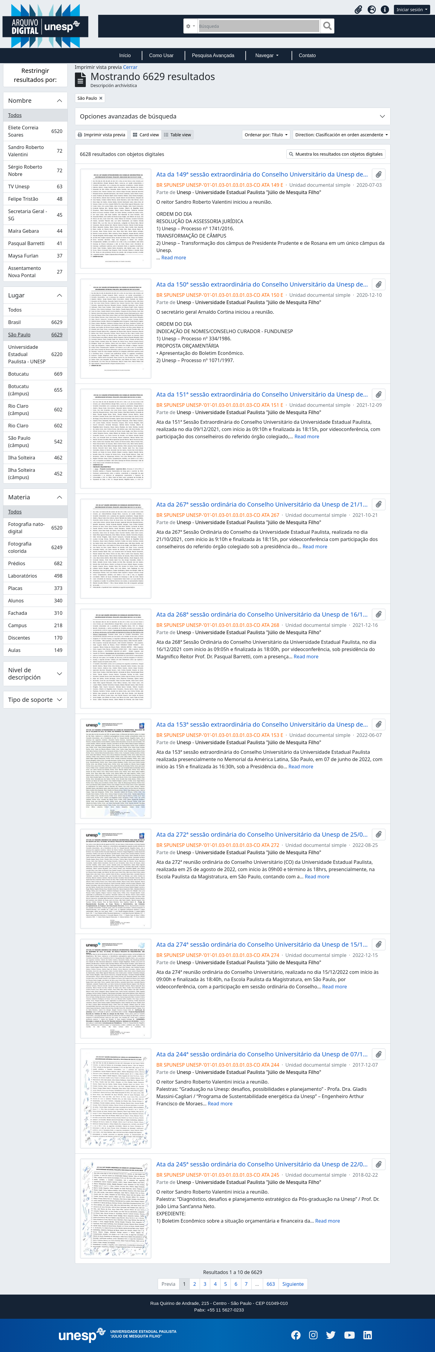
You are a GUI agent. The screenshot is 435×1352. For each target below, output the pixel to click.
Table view (177, 135)
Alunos (35, 602)
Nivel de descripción (24, 673)
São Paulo (35, 336)
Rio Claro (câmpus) (35, 410)
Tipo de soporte (30, 699)
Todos (15, 115)
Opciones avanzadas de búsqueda (128, 116)
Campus (35, 627)
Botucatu (35, 375)
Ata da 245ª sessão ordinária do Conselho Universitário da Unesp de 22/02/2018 (262, 1164)
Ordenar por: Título (264, 135)
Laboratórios (35, 577)
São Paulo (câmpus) (35, 442)
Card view (146, 135)
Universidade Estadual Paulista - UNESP (35, 354)
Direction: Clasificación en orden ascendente (339, 135)
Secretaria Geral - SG (35, 215)
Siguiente (293, 1284)
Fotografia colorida (35, 547)
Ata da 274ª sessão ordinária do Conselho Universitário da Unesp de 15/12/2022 (262, 944)
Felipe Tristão (35, 200)
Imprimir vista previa (101, 135)
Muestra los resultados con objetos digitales (336, 154)
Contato (307, 55)
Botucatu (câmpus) (35, 390)
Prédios (35, 565)
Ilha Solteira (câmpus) (35, 474)
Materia (19, 497)
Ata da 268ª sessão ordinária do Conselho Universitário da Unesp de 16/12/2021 (262, 614)
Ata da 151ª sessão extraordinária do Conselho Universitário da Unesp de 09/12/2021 (262, 394)
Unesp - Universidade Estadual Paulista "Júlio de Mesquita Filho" (249, 192)
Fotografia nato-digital (35, 528)
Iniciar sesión (410, 9)
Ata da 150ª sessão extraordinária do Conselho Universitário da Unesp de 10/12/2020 (262, 284)
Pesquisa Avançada (213, 55)
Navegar (265, 55)
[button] (358, 9)
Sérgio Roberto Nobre (35, 170)
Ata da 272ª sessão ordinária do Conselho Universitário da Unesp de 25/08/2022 (262, 834)
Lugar (16, 295)
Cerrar (130, 67)
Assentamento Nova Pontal (35, 272)
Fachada (35, 614)
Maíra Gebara (35, 232)
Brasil (35, 324)
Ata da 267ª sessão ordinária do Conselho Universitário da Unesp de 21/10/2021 (262, 504)
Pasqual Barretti (35, 245)
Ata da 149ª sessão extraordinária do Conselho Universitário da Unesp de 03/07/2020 (262, 174)
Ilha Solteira (35, 459)
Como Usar (161, 55)
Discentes (35, 639)
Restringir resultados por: (35, 75)
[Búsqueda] (259, 26)
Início (125, 55)
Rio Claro (35, 427)
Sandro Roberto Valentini (35, 151)
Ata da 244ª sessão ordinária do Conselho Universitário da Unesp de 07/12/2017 (262, 1054)
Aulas (35, 651)
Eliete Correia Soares (35, 131)
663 (271, 1284)
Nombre (19, 100)
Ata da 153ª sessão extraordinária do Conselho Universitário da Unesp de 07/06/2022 (262, 724)
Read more (173, 257)
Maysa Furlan (35, 257)
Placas (35, 590)
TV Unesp (35, 188)
